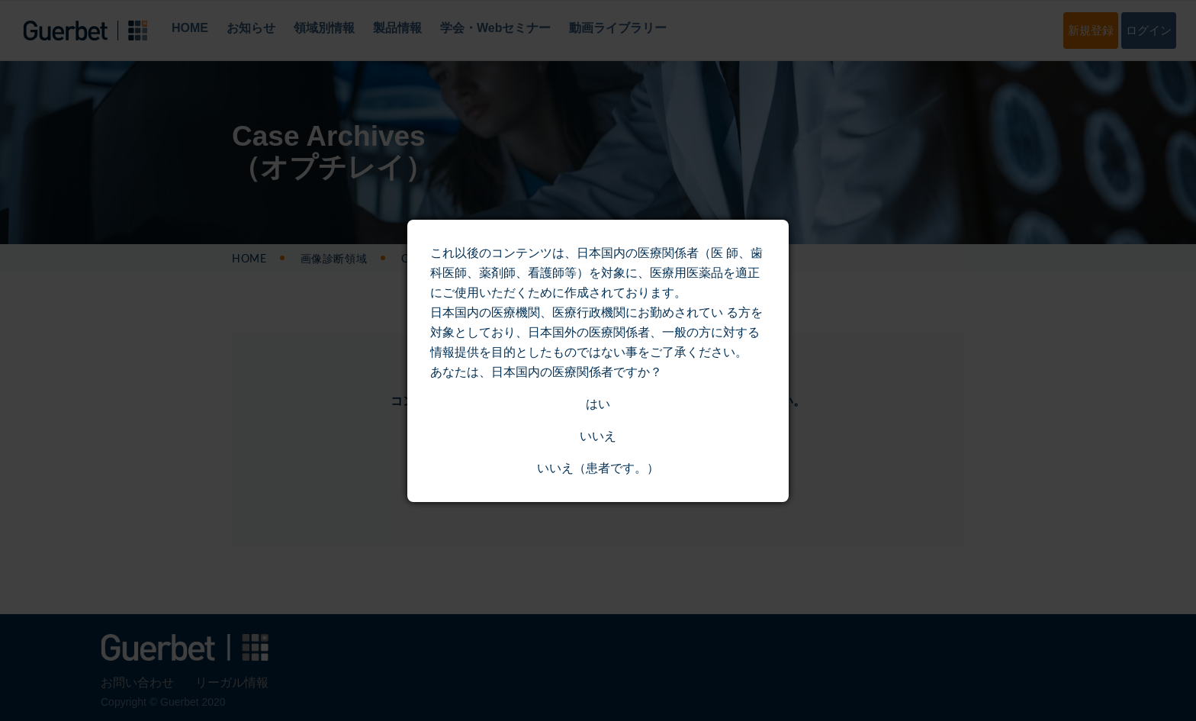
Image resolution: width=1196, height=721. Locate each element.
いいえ (598, 436)
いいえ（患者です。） (598, 468)
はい (598, 404)
